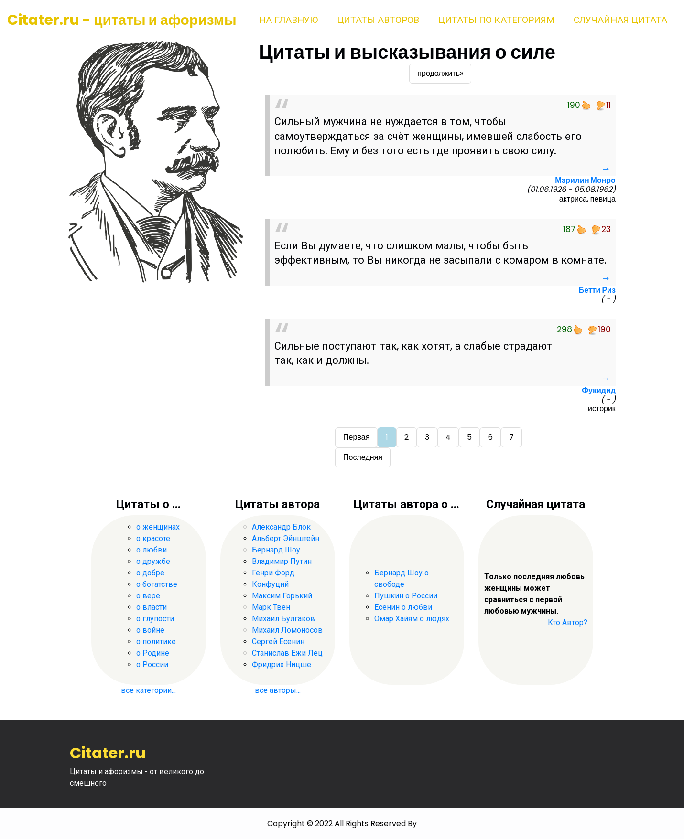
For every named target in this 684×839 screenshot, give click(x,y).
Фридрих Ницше (281, 664)
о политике (156, 641)
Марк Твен (271, 607)
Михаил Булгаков (283, 618)
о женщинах (158, 526)
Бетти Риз (597, 290)
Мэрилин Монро (585, 180)
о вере (148, 595)
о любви (151, 549)
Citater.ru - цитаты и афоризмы (122, 20)
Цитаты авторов (378, 19)
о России (152, 664)
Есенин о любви (403, 607)
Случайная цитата (620, 19)
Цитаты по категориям (496, 19)
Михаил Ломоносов (287, 630)
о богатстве (156, 584)
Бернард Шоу (276, 549)
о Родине (152, 653)
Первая (356, 437)
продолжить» (440, 73)
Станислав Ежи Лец (287, 653)
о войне (150, 630)
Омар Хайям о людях (411, 618)
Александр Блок (281, 526)
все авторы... (278, 690)
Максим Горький (282, 595)
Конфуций (270, 584)
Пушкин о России (405, 595)
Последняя (362, 457)
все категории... (148, 690)
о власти (151, 607)
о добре (150, 572)
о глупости (155, 618)
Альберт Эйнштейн (285, 538)
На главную (288, 19)
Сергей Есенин (278, 641)
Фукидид (599, 390)
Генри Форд (273, 572)
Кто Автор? (567, 622)
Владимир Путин (282, 561)
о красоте (153, 538)
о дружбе (153, 561)
